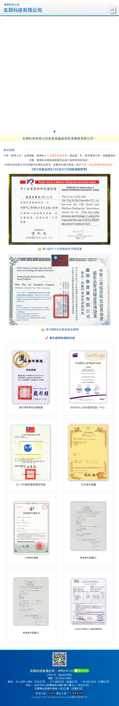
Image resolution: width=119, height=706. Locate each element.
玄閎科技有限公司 (78, 696)
